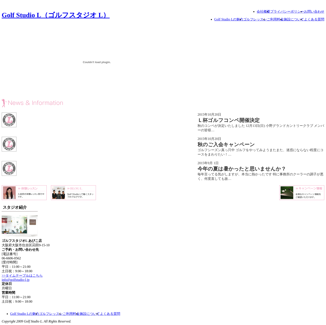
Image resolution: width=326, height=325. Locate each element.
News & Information (73, 103)
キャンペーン (301, 192)
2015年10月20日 (209, 114)
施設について (294, 19)
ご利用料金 (275, 19)
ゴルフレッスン (255, 19)
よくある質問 (314, 19)
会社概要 (263, 11)
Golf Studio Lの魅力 (228, 19)
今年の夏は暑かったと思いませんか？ (242, 169)
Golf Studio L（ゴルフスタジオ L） (56, 15)
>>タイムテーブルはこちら (22, 275)
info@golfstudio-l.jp (16, 280)
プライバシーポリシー (287, 11)
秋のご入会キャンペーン (226, 144)
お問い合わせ (314, 11)
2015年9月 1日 (208, 163)
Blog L (73, 192)
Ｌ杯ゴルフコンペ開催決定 (229, 120)
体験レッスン (24, 192)
